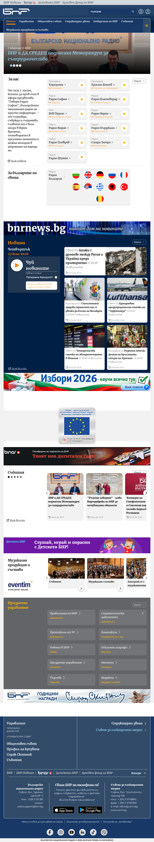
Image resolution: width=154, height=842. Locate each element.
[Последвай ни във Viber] (104, 832)
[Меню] (147, 25)
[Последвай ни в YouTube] (71, 832)
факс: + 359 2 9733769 (124, 803)
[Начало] (16, 12)
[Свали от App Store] (64, 810)
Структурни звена (129, 723)
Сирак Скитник (19, 754)
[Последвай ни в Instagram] (60, 832)
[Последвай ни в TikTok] (93, 832)
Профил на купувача (23, 749)
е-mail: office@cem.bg (124, 806)
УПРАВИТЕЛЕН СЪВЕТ (19, 736)
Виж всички (17, 368)
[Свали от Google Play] (90, 810)
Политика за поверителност (83, 821)
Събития (14, 760)
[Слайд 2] (14, 65)
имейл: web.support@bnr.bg (30, 805)
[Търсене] (133, 11)
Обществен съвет (22, 744)
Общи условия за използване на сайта (42, 821)
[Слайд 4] (20, 65)
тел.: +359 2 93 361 (32, 799)
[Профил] (147, 11)
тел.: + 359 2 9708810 (124, 799)
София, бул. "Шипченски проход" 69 (126, 794)
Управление (16, 723)
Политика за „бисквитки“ (117, 821)
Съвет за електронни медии (121, 730)
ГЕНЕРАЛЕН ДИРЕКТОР (13, 730)
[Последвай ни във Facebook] (50, 832)
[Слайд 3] (17, 65)
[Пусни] (82, 85)
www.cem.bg (119, 810)
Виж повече (17, 160)
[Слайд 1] (11, 65)
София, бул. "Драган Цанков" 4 (30, 794)
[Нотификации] (140, 11)
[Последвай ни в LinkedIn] (82, 832)
